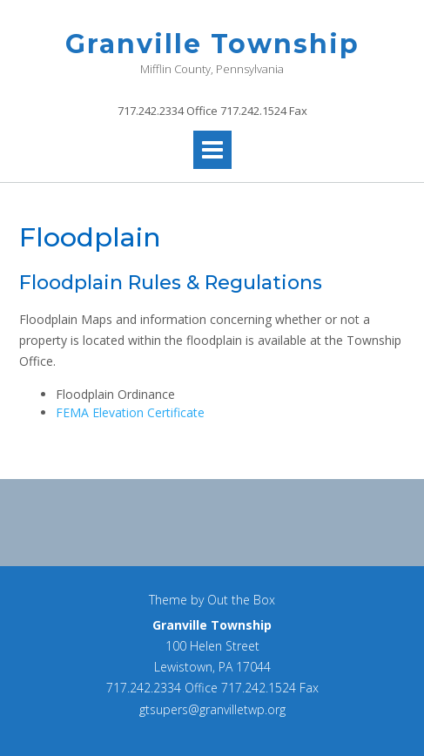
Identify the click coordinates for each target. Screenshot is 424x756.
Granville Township (212, 44)
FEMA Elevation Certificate (130, 412)
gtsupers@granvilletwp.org (212, 709)
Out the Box (241, 599)
